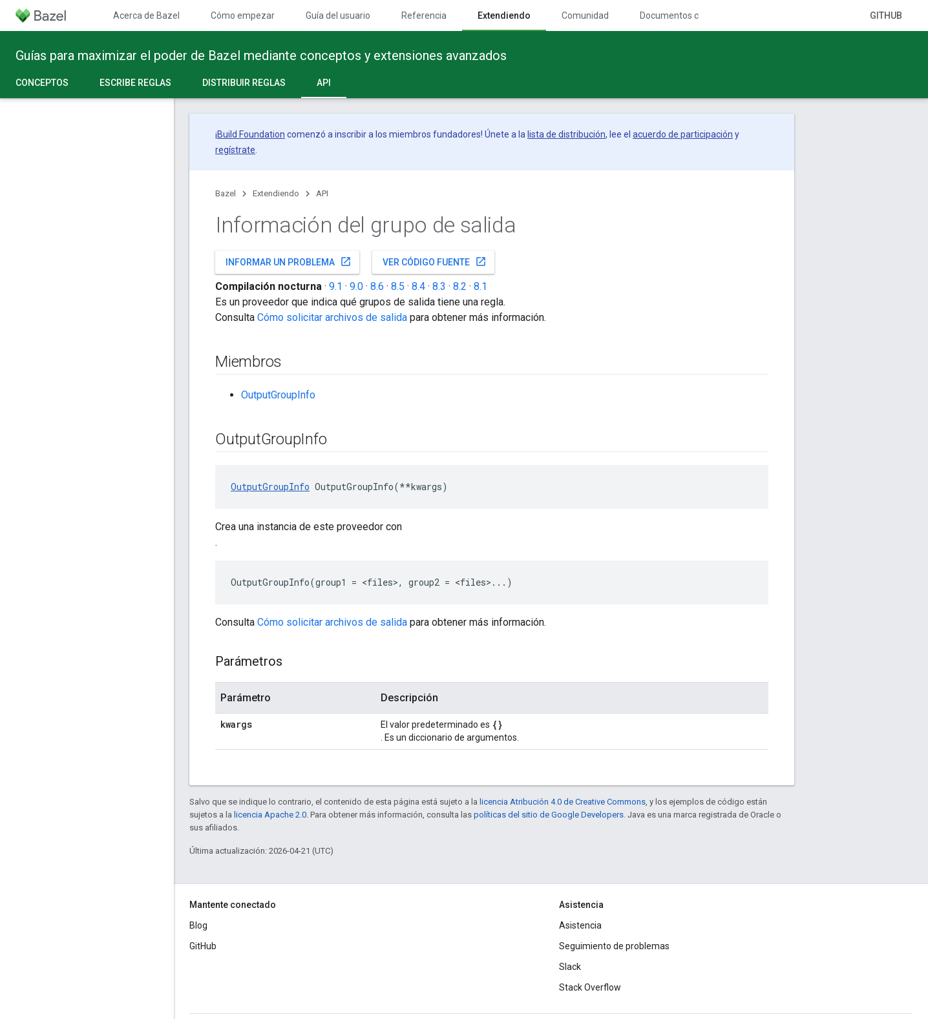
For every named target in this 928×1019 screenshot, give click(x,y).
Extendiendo (276, 193)
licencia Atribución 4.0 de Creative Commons (563, 802)
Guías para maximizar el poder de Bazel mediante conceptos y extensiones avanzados (261, 55)
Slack (570, 967)
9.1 (336, 286)
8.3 (439, 286)
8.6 (377, 286)
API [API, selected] (324, 82)
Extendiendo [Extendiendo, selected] (504, 15)
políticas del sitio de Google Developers (549, 814)
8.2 (460, 286)
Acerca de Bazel (146, 15)
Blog (198, 925)
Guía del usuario (338, 15)
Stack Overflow (590, 987)
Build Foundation (251, 134)
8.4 (418, 286)
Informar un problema (289, 261)
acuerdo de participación (683, 134)
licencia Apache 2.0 (270, 814)
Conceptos (42, 82)
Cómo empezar (243, 15)
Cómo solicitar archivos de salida (332, 317)
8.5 (398, 286)
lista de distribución (566, 134)
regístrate (235, 150)
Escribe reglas (135, 82)
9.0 (356, 286)
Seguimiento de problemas (614, 946)
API (322, 193)
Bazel (225, 193)
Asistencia (580, 925)
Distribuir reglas (244, 82)
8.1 (480, 286)
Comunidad (585, 15)
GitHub (886, 15)
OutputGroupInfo (278, 395)
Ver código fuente (435, 261)
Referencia (424, 15)
